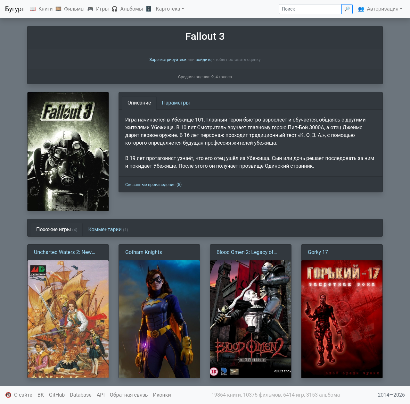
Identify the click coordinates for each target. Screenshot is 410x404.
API (101, 395)
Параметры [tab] (176, 103)
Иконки (162, 395)
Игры (102, 9)
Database (81, 395)
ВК (40, 395)
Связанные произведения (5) (153, 184)
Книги (45, 9)
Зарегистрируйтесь (168, 59)
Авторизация (382, 9)
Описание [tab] (139, 103)
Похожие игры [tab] (56, 229)
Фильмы (74, 9)
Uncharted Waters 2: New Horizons (63, 252)
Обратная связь (129, 395)
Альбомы (131, 9)
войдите (203, 59)
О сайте (23, 395)
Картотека (168, 9)
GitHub (57, 395)
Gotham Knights (143, 252)
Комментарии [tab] (108, 229)
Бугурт (14, 9)
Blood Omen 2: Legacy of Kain (245, 252)
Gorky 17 (318, 252)
